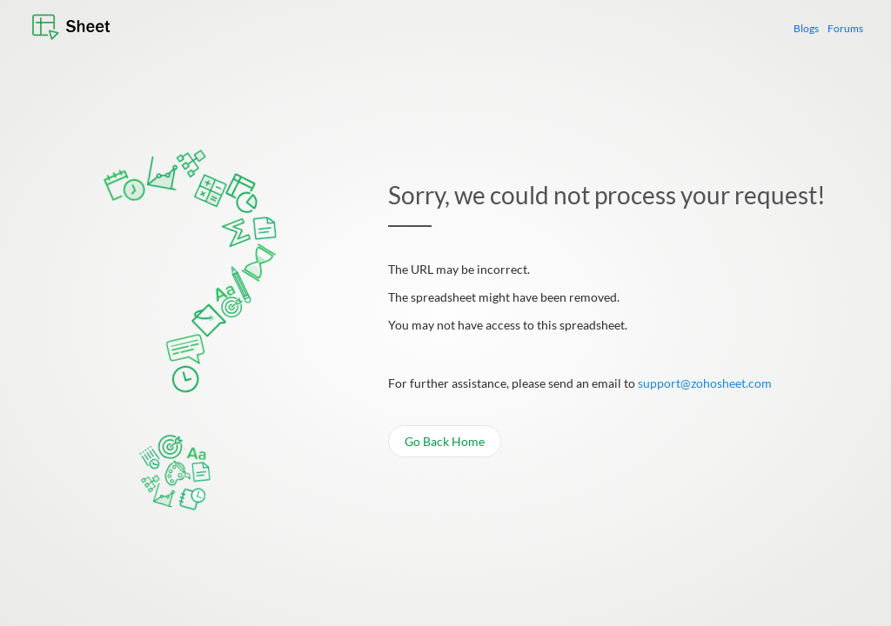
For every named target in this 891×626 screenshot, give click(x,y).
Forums (845, 28)
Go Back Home (445, 443)
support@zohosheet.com (705, 384)
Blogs (806, 28)
